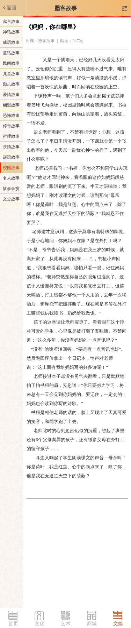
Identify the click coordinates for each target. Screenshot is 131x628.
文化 (39, 623)
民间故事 (11, 63)
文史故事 (11, 199)
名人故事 (11, 178)
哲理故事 (11, 136)
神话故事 (11, 32)
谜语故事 (11, 157)
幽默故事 (11, 105)
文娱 (118, 623)
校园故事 (11, 167)
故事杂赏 (11, 188)
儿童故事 (11, 73)
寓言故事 (11, 21)
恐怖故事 (11, 115)
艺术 (66, 623)
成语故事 (11, 42)
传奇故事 (11, 126)
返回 (9, 7)
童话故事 (11, 52)
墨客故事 (65, 8)
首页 (13, 623)
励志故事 (11, 84)
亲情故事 (11, 146)
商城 (92, 623)
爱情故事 (11, 94)
